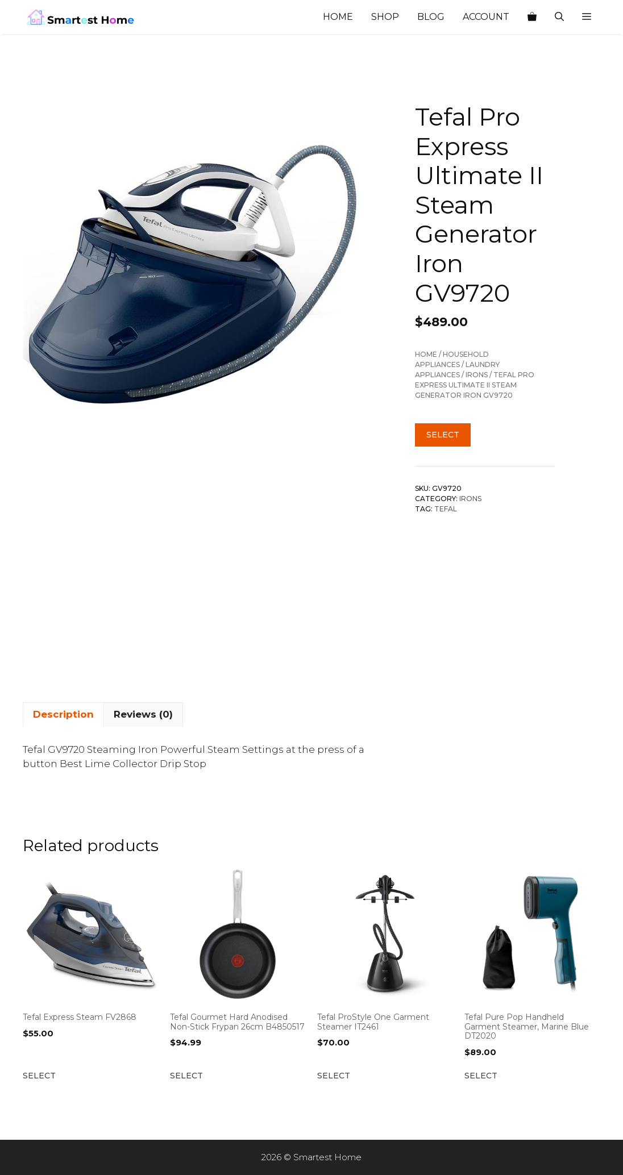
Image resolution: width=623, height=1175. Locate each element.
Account (486, 16)
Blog (431, 16)
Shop (385, 16)
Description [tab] (63, 714)
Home (338, 16)
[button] (586, 17)
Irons (477, 374)
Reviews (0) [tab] (143, 714)
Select (442, 435)
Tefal (445, 509)
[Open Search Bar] (559, 17)
